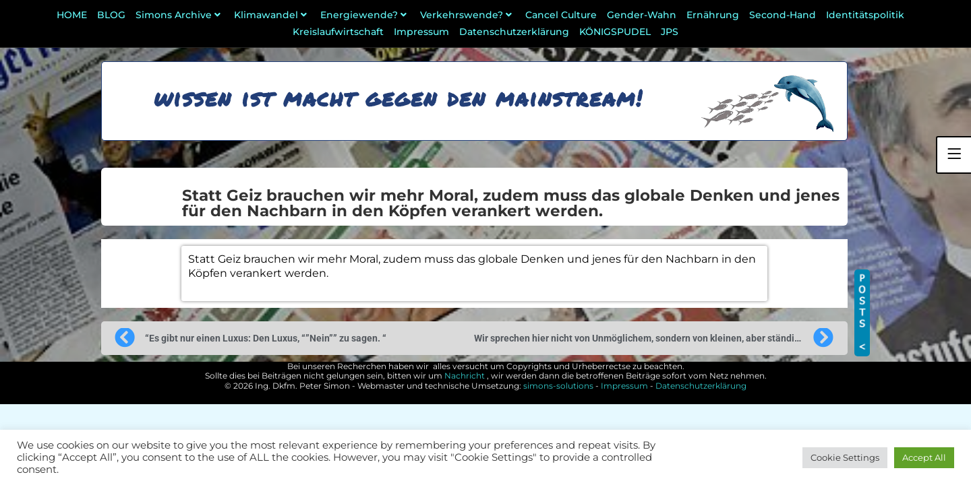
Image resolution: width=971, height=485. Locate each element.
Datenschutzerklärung (514, 32)
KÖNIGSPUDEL (615, 32)
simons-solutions (558, 386)
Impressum (421, 32)
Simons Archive (180, 15)
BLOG (111, 15)
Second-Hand (782, 15)
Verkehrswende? (467, 15)
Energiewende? (365, 15)
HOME (72, 15)
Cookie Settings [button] (845, 457)
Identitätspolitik (865, 15)
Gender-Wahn (641, 15)
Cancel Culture (561, 15)
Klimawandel (272, 15)
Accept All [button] (924, 457)
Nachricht (464, 375)
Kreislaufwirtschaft (338, 32)
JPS (669, 32)
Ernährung (712, 15)
